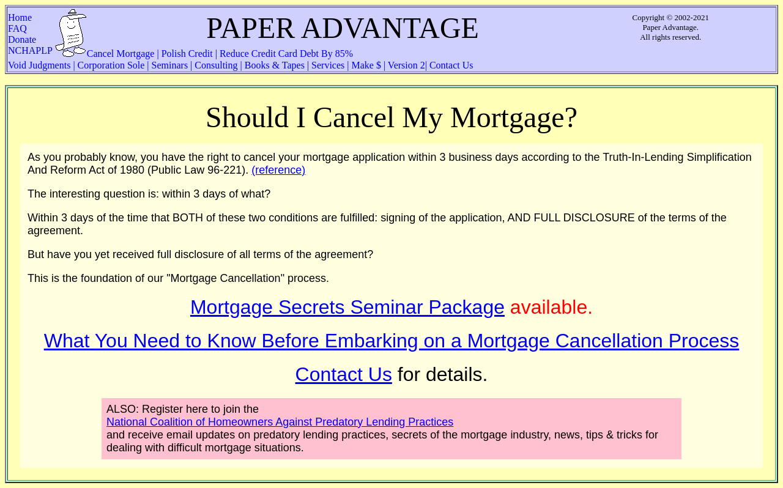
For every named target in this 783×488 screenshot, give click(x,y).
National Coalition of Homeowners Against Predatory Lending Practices (279, 422)
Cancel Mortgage (122, 53)
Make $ (366, 65)
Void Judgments (40, 65)
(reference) (278, 170)
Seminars (170, 65)
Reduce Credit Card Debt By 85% (285, 53)
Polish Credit (187, 53)
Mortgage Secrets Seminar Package (347, 307)
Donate (25, 39)
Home (27, 17)
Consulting (216, 65)
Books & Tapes (274, 65)
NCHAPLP (30, 50)
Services (328, 65)
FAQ (31, 28)
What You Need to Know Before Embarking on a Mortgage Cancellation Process (392, 341)
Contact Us (450, 65)
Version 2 (405, 65)
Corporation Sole (111, 65)
